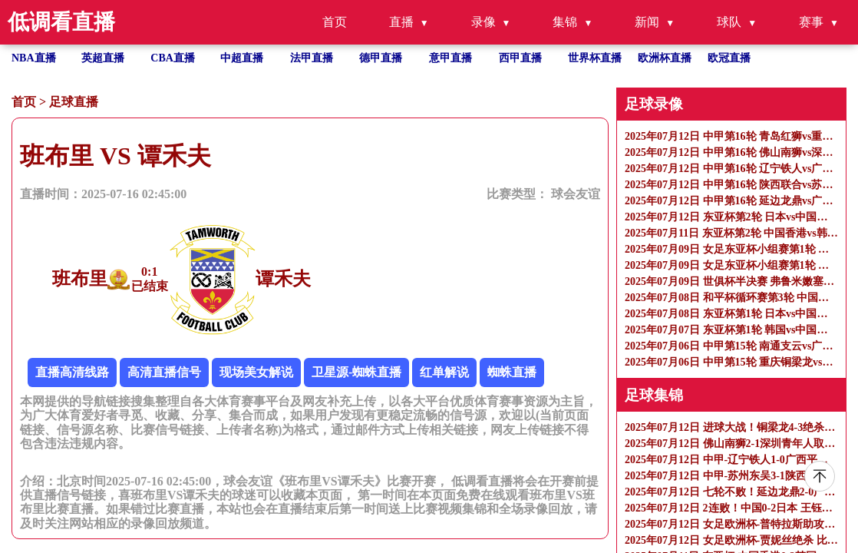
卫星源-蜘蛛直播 (356, 372)
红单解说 (444, 372)
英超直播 (102, 58)
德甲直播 (380, 58)
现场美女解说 (256, 372)
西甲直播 (520, 58)
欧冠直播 (729, 58)
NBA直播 (34, 58)
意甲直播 (450, 58)
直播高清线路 (72, 372)
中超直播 (241, 58)
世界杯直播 (595, 58)
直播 (401, 21)
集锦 (565, 21)
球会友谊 (575, 193)
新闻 (647, 21)
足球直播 (73, 101)
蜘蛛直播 (511, 372)
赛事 (811, 21)
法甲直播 (311, 58)
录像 (483, 21)
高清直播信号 (164, 372)
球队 (729, 21)
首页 (334, 21)
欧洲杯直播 (664, 58)
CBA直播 (172, 58)
